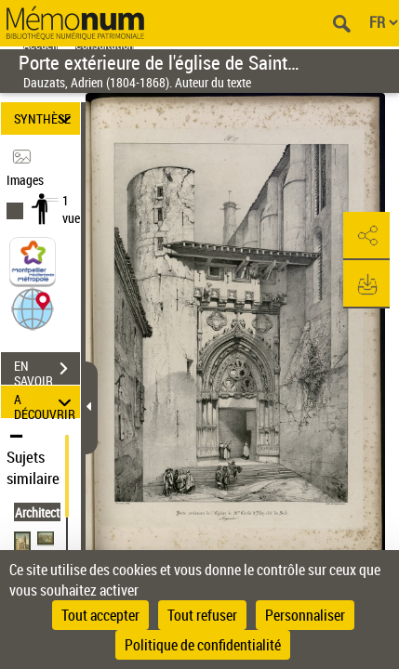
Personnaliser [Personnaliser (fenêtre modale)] (305, 615)
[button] (32, 308)
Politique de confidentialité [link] (203, 645)
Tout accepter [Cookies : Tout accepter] (100, 615)
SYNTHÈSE (45, 118)
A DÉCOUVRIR (45, 402)
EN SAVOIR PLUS (47, 371)
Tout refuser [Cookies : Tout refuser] (202, 615)
